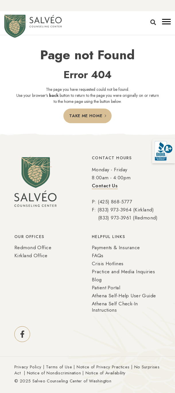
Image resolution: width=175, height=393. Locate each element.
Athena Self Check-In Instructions (115, 306)
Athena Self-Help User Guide (124, 295)
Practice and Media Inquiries (123, 271)
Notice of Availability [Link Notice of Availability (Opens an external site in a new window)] (105, 373)
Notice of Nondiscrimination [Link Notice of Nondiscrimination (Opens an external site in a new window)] (54, 373)
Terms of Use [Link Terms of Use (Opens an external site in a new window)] (59, 367)
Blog (97, 279)
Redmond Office (32, 247)
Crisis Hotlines (107, 263)
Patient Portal (106, 287)
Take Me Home (85, 116)
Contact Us (105, 185)
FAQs (98, 255)
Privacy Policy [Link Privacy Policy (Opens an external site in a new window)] (27, 367)
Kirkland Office (30, 255)
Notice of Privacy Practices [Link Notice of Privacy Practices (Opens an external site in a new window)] (103, 367)
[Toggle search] (153, 22)
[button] (166, 21)
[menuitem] (49, 274)
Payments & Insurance (116, 247)
